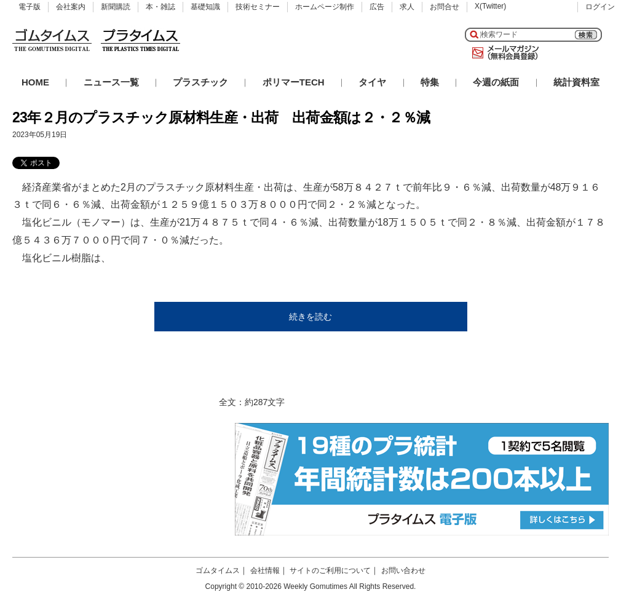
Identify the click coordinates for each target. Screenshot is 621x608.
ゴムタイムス (218, 570)
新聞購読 (115, 6)
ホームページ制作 (324, 6)
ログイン (600, 6)
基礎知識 (205, 6)
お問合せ (444, 6)
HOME (35, 82)
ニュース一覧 (111, 82)
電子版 (29, 6)
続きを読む (310, 317)
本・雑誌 (160, 6)
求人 (407, 6)
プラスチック (200, 82)
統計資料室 (576, 82)
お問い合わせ (403, 570)
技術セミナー (257, 6)
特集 (430, 82)
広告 (377, 6)
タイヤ (372, 82)
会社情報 (265, 570)
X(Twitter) (490, 6)
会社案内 (70, 6)
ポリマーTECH (294, 82)
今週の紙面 (496, 82)
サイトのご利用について (330, 570)
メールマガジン (503, 52)
